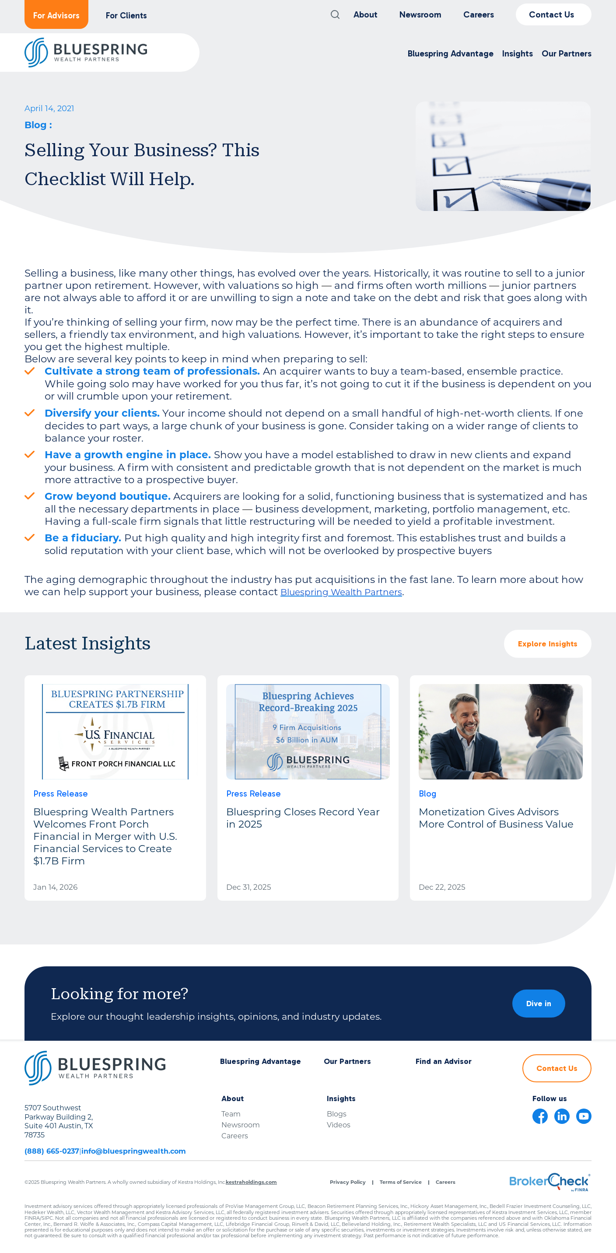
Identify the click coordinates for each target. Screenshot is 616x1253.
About (366, 14)
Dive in (538, 1003)
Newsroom (420, 14)
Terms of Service (401, 1182)
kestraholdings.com (251, 1182)
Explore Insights (548, 644)
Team (231, 1114)
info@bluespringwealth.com (133, 1151)
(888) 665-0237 (51, 1151)
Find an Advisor (444, 1061)
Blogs (336, 1114)
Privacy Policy (348, 1182)
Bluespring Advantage (451, 53)
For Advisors (56, 16)
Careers (478, 14)
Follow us (549, 1098)
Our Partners (567, 53)
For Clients (126, 16)
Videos (338, 1125)
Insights (517, 53)
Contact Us (551, 14)
